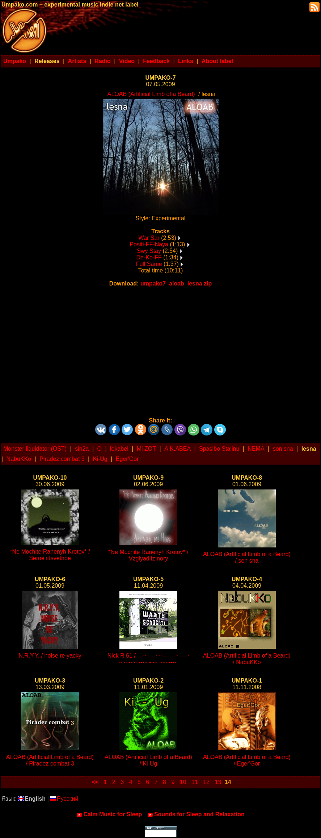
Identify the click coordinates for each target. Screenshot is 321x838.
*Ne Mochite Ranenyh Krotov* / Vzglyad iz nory (148, 555)
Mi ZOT (146, 449)
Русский (64, 799)
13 (218, 782)
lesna (308, 449)
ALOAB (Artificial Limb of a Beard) (151, 94)
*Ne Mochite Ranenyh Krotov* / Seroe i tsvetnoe (50, 555)
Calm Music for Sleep (109, 814)
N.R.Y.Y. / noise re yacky (49, 656)
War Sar (149, 238)
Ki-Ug (100, 459)
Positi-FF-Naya (149, 244)
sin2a (82, 449)
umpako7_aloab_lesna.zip (176, 283)
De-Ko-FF (149, 257)
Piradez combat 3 (62, 459)
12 (206, 782)
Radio (102, 61)
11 (194, 782)
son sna (283, 449)
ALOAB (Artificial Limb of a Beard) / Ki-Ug (148, 760)
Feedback (156, 61)
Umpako (14, 61)
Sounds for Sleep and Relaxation (196, 814)
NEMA (256, 449)
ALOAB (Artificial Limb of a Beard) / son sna (247, 557)
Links (185, 61)
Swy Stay (149, 251)
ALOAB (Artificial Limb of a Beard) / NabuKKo (247, 659)
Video (127, 61)
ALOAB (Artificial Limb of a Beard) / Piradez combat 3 (50, 760)
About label (217, 61)
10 (183, 782)
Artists (77, 61)
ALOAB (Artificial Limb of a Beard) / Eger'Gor (247, 760)
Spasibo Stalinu (219, 449)
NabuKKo (19, 459)
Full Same (149, 264)
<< (95, 782)
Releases (46, 61)
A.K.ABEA (177, 449)
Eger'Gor (127, 459)
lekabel (119, 449)
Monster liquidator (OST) (35, 449)
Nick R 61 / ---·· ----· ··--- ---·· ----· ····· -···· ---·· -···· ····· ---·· (148, 659)
